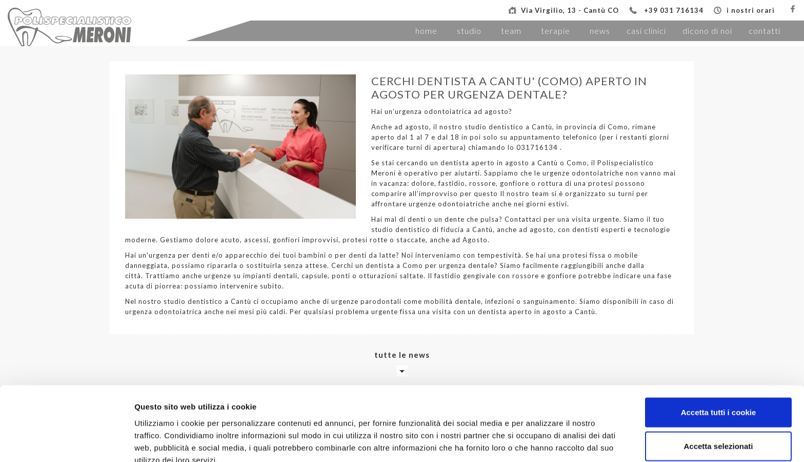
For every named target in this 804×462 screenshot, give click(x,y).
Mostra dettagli (539, 441)
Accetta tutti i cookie (718, 361)
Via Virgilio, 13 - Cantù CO (570, 10)
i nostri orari (751, 10)
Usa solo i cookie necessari (718, 428)
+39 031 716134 (674, 10)
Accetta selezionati (718, 395)
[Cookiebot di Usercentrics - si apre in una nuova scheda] (66, 442)
